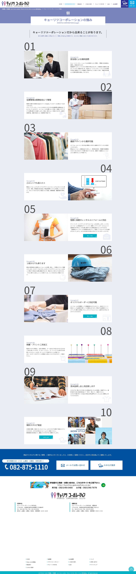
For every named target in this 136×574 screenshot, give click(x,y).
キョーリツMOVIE (52, 564)
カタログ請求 (109, 465)
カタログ (124, 6)
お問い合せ (132, 6)
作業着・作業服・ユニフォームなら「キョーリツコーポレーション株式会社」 (22, 9)
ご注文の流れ (72, 562)
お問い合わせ (75, 465)
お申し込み (46, 437)
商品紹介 (29, 564)
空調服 (49, 559)
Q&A (70, 564)
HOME (28, 559)
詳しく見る (90, 236)
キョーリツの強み (31, 562)
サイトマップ (93, 564)
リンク (92, 559)
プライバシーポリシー (53, 562)
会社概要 (71, 559)
